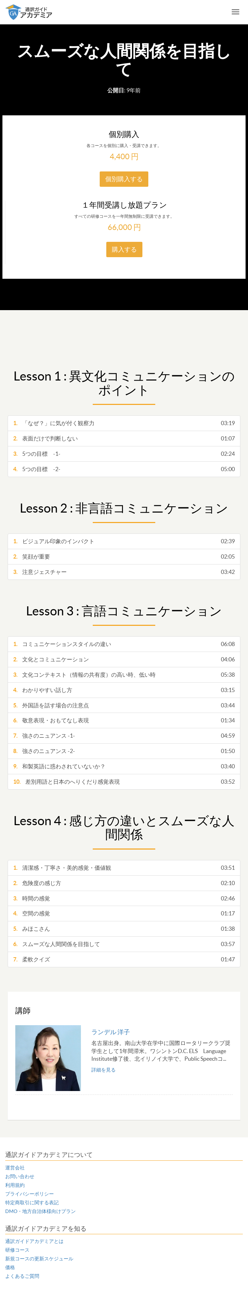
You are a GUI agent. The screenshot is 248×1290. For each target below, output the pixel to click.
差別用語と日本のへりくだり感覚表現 (124, 782)
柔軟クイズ (124, 959)
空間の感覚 (124, 913)
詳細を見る (103, 1070)
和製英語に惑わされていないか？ (124, 766)
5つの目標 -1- (124, 454)
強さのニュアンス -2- (124, 751)
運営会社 (15, 1167)
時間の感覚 (124, 898)
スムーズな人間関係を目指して (124, 944)
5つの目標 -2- (124, 469)
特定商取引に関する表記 (32, 1202)
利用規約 (15, 1185)
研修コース (17, 1250)
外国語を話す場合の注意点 (124, 705)
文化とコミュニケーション (124, 659)
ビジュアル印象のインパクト (124, 541)
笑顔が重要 (124, 557)
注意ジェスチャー (124, 572)
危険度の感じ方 (124, 883)
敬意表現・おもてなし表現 (124, 720)
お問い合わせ (19, 1176)
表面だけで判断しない (124, 439)
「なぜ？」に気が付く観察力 (124, 423)
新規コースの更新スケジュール (39, 1258)
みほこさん (124, 929)
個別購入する (124, 179)
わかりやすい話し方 (124, 690)
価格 (10, 1267)
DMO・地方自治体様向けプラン (40, 1211)
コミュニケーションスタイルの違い (124, 644)
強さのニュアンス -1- (124, 736)
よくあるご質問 (22, 1276)
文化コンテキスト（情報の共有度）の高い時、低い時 (124, 675)
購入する (124, 249)
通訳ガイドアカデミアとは (34, 1241)
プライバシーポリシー (29, 1194)
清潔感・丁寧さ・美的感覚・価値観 (124, 868)
